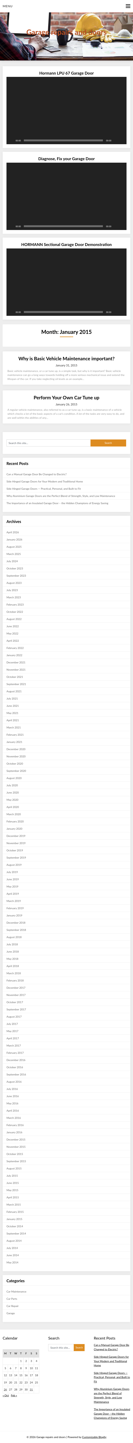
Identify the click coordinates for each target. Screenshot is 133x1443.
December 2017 (16, 987)
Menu (8, 6)
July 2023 (12, 590)
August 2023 (14, 582)
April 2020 (12, 807)
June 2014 (12, 1255)
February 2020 (15, 821)
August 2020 (14, 778)
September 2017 (16, 1009)
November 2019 (16, 843)
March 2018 (13, 973)
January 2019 (14, 915)
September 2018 (16, 929)
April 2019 (12, 893)
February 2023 (15, 604)
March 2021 (13, 727)
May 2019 (12, 886)
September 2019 (16, 857)
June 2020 (12, 792)
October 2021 (14, 676)
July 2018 (12, 944)
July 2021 (12, 698)
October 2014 (14, 1226)
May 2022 (12, 633)
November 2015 (16, 1146)
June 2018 (12, 951)
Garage (10, 1313)
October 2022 (14, 611)
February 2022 (15, 647)
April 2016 (12, 1110)
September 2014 (16, 1233)
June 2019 (12, 879)
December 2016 (16, 1060)
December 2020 (16, 749)
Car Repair (12, 1306)
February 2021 (15, 734)
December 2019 (16, 835)
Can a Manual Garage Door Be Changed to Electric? (36, 474)
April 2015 (12, 1197)
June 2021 (12, 705)
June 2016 (12, 1096)
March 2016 (13, 1117)
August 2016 (14, 1081)
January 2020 (14, 828)
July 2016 (12, 1088)
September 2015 (16, 1161)
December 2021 (16, 662)
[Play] (11, 140)
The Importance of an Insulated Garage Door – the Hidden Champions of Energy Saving (57, 503)
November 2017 (16, 994)
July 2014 (12, 1248)
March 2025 (13, 554)
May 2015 (12, 1190)
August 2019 (14, 864)
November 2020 (16, 756)
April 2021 (12, 720)
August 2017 (14, 1016)
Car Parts (11, 1298)
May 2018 (12, 958)
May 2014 (12, 1262)
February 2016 (15, 1125)
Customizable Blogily (94, 1437)
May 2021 (12, 713)
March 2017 (13, 1045)
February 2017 (15, 1052)
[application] (66, 110)
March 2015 (13, 1204)
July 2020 (12, 785)
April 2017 (12, 1038)
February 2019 (15, 908)
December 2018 (16, 922)
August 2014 (14, 1240)
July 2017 (12, 1023)
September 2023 (16, 575)
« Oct (6, 1395)
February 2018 (15, 980)
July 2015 (12, 1175)
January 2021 (14, 741)
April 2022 (12, 640)
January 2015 (14, 1219)
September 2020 (16, 770)
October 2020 (14, 763)
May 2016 (12, 1103)
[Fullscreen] (121, 140)
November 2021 (16, 669)
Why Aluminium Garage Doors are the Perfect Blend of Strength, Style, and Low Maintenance (60, 495)
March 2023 (13, 597)
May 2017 (12, 1031)
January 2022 (14, 655)
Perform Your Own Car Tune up (66, 397)
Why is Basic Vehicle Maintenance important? (66, 358)
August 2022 (14, 619)
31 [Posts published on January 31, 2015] (31, 1389)
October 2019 (14, 850)
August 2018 (14, 937)
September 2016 (16, 1074)
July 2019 (12, 872)
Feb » (14, 1395)
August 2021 (14, 691)
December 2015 (16, 1139)
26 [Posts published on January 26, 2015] (5, 1389)
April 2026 (12, 532)
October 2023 (14, 568)
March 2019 (13, 901)
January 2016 (14, 1132)
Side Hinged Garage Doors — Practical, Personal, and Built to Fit (43, 488)
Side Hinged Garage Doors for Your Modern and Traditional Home (44, 481)
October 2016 (14, 1067)
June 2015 (12, 1182)
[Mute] (115, 140)
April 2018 (12, 966)
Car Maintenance (16, 1291)
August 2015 (14, 1168)
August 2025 (14, 546)
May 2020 (12, 799)
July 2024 (12, 561)
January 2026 (14, 539)
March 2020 (13, 814)
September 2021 (16, 684)
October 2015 (14, 1154)
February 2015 (15, 1211)
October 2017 (14, 1002)
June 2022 (12, 626)
